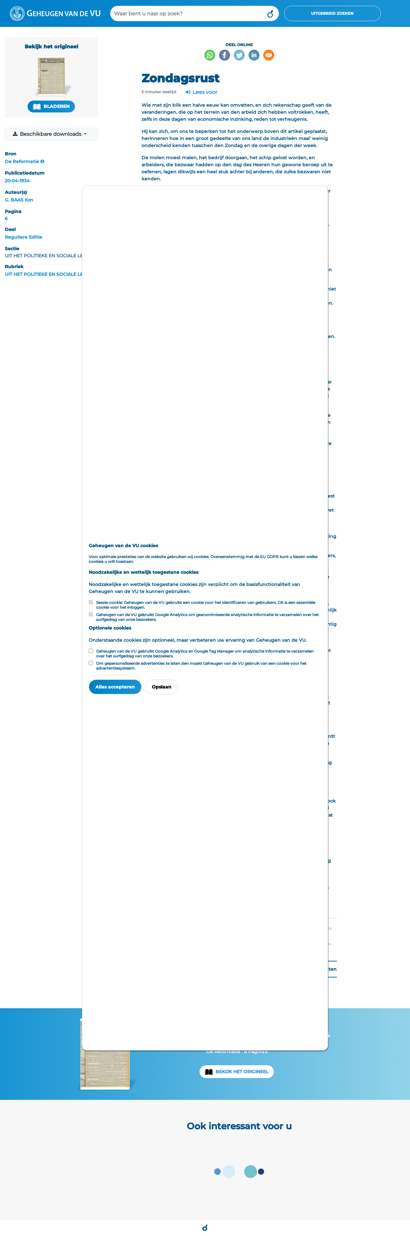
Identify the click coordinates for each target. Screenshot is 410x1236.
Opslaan (161, 687)
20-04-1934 (17, 181)
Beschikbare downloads (47, 134)
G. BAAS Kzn (19, 200)
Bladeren (51, 106)
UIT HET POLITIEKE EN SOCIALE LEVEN (49, 274)
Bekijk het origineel (242, 1072)
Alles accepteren (115, 687)
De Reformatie (22, 161)
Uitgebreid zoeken (332, 13)
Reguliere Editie (23, 237)
